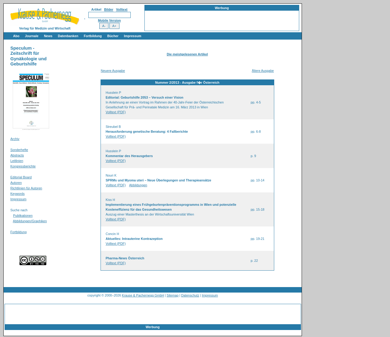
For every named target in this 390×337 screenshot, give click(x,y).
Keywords (17, 193)
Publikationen (23, 215)
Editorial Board (21, 177)
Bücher (113, 36)
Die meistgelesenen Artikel (187, 54)
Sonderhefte (19, 150)
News (48, 36)
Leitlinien (16, 161)
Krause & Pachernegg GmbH (143, 295)
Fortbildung (93, 36)
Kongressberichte (23, 166)
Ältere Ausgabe (263, 70)
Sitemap (173, 295)
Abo (16, 36)
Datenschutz (190, 295)
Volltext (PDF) (116, 112)
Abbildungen (138, 185)
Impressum (132, 36)
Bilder (108, 9)
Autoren (16, 182)
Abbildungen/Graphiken (30, 221)
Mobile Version (109, 20)
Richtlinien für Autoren (26, 188)
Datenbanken (68, 36)
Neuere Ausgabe (113, 70)
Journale (31, 36)
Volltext (122, 9)
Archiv (15, 139)
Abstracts (17, 155)
